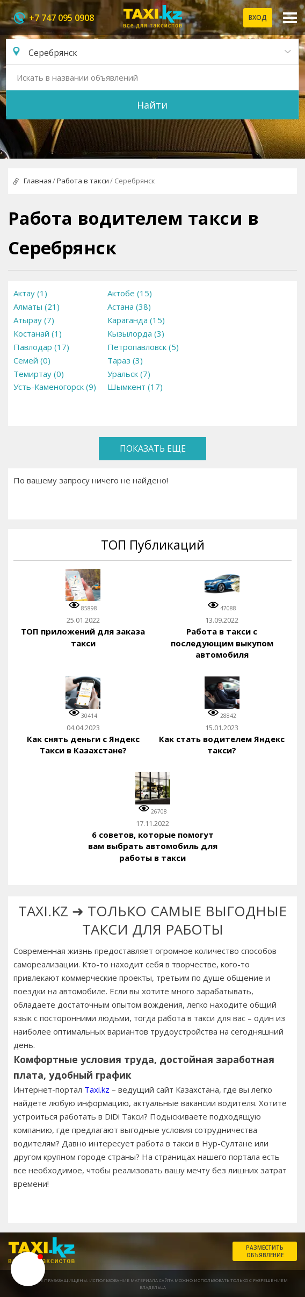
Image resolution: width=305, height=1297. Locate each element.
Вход (258, 17)
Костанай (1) (37, 333)
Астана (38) (129, 306)
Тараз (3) (125, 360)
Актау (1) (30, 293)
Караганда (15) (136, 320)
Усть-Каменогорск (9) (54, 386)
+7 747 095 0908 (61, 18)
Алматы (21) (36, 306)
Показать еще (153, 448)
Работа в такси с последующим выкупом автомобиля (222, 643)
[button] (28, 1269)
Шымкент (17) (135, 386)
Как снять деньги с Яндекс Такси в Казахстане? (83, 744)
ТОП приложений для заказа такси (83, 637)
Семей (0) (31, 360)
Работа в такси (83, 181)
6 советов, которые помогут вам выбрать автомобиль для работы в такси (152, 846)
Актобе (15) (129, 293)
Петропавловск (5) (143, 346)
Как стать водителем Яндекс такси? (222, 744)
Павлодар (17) (41, 346)
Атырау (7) (33, 320)
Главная (38, 181)
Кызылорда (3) (135, 333)
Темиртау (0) (38, 373)
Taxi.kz (97, 1089)
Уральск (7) (128, 373)
